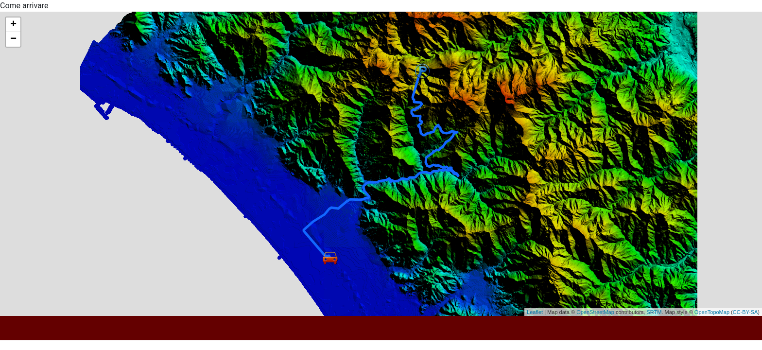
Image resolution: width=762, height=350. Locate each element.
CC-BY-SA (745, 312)
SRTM (653, 312)
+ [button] (13, 25)
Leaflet (535, 312)
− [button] (13, 39)
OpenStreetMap (595, 312)
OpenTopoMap (711, 312)
